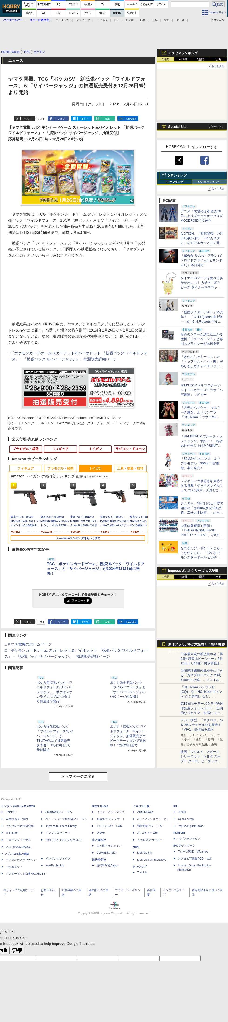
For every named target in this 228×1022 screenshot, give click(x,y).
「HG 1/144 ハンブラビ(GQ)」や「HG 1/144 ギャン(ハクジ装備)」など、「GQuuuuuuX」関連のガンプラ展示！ (201, 696)
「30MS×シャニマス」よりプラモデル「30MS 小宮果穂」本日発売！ (200, 463)
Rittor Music (100, 806)
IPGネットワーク (184, 845)
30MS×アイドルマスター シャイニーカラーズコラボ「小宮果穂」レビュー (202, 389)
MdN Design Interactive (151, 859)
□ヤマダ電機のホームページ (28, 644)
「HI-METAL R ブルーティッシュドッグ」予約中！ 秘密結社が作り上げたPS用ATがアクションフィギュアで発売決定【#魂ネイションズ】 (202, 445)
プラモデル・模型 (26, 449)
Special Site (177, 127)
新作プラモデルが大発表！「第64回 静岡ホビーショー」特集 (196, 645)
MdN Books (144, 852)
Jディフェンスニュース (152, 819)
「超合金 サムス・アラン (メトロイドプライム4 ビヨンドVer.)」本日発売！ (201, 260)
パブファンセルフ (189, 838)
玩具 (142, 20)
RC (116, 20)
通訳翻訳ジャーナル (149, 826)
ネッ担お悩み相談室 (18, 847)
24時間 (183, 59)
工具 (155, 20)
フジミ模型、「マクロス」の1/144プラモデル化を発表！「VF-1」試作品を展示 (202, 724)
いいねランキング (209, 181)
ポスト (27, 118)
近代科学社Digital (107, 865)
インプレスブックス (57, 858)
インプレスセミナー (57, 833)
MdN (136, 847)
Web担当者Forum (17, 819)
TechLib (142, 872)
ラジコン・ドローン (130, 449)
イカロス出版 (141, 806)
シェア (61, 118)
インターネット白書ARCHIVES (25, 873)
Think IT (11, 812)
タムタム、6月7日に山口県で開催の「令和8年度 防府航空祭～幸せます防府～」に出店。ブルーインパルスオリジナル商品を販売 (202, 512)
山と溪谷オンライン (109, 845)
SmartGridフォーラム (58, 812)
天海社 (182, 812)
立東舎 (101, 833)
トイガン (102, 20)
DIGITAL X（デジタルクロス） (64, 840)
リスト (41, 118)
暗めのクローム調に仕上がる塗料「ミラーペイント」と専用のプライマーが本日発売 (202, 338)
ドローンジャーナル (18, 840)
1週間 (200, 59)
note (107, 118)
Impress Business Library (61, 826)
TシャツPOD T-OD (109, 826)
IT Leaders (12, 833)
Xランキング (177, 175)
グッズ (129, 20)
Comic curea (186, 819)
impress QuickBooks (190, 826)
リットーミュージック (110, 812)
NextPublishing (54, 865)
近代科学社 (99, 859)
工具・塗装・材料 (130, 468)
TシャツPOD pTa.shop (193, 851)
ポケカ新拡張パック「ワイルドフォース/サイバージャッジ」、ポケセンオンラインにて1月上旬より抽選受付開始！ (55, 692)
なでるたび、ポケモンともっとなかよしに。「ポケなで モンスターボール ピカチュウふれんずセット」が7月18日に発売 (202, 557)
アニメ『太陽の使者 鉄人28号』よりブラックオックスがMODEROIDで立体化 (202, 215)
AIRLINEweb (145, 812)
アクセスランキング (183, 53)
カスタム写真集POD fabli (194, 858)
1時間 (165, 59)
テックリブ (140, 866)
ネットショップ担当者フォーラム (66, 819)
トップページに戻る (78, 776)
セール (180, 20)
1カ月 (218, 59)
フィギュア (83, 20)
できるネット (14, 866)
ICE (175, 806)
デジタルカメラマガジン (21, 859)
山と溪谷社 (99, 840)
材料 (167, 20)
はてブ (84, 118)
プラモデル (63, 20)
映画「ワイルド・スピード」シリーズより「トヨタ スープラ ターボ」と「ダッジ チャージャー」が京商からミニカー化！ (202, 761)
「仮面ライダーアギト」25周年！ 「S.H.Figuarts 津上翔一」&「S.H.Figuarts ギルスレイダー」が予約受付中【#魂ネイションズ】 (202, 321)
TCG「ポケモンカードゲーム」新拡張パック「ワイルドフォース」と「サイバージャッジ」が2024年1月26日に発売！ (95, 568)
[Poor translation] (17, 950)
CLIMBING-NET (107, 852)
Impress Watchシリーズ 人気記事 (193, 570)
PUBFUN (179, 833)
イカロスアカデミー (149, 840)
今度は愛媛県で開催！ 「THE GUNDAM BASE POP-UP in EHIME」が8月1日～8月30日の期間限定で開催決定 (201, 535)
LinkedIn (131, 118)
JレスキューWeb (147, 833)
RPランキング (174, 181)
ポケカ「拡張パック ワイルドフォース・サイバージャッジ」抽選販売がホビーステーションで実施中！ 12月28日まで (128, 736)
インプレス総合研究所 (20, 826)
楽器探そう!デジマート (111, 819)
